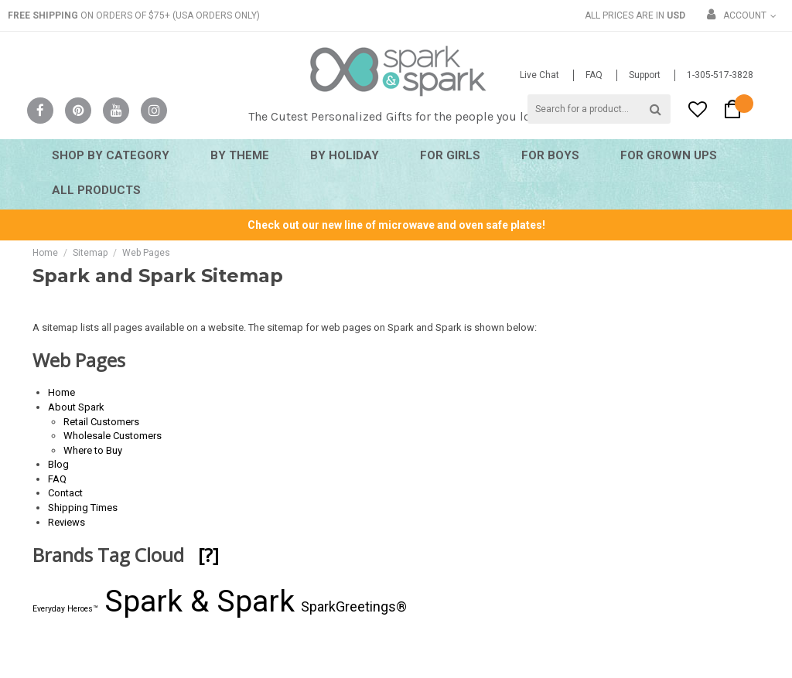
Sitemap (90, 252)
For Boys (550, 155)
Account (744, 15)
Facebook (40, 110)
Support (645, 75)
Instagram (154, 110)
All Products (96, 190)
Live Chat (539, 75)
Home (45, 252)
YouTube (116, 110)
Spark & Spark (199, 601)
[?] (208, 554)
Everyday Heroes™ (65, 609)
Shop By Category (110, 155)
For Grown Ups (668, 155)
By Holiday (344, 155)
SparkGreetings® (354, 606)
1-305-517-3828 (720, 75)
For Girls (450, 155)
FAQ (594, 75)
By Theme (239, 155)
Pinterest (78, 110)
